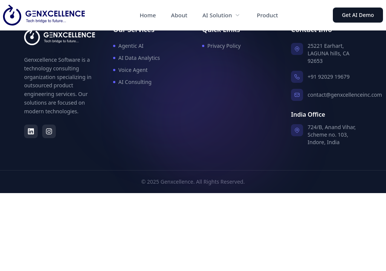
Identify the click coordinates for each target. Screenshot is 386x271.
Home (147, 15)
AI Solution (217, 15)
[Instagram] (49, 131)
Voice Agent (130, 69)
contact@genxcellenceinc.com (345, 94)
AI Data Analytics (136, 57)
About (179, 15)
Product (267, 15)
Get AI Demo (358, 14)
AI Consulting (132, 81)
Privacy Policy (221, 45)
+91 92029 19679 (328, 76)
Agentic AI (128, 45)
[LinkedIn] (31, 131)
